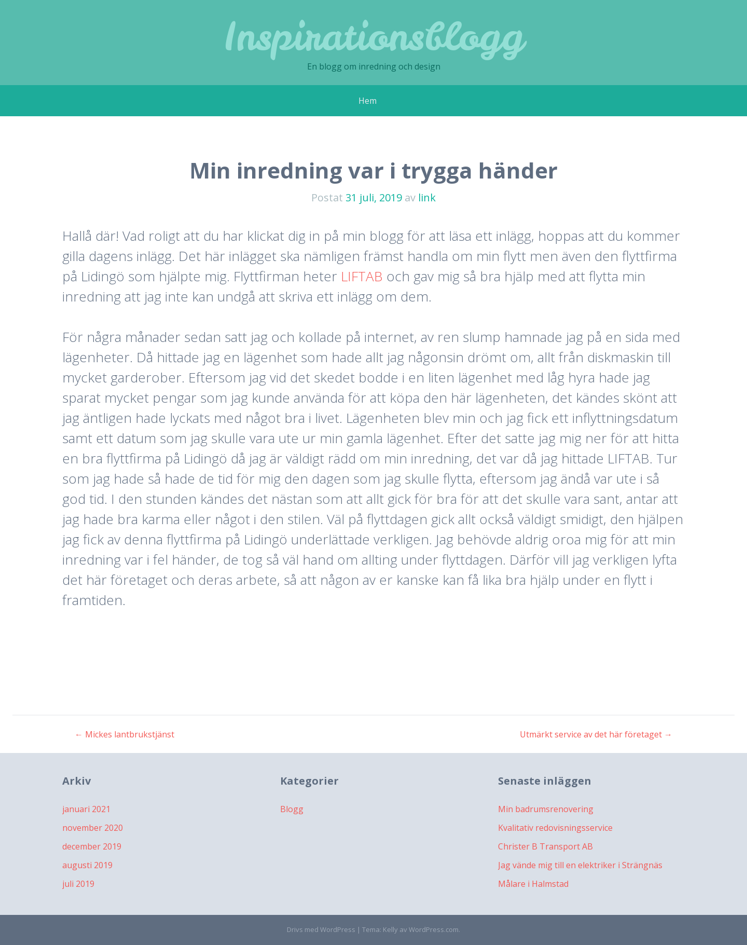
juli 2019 (78, 883)
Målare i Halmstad (533, 883)
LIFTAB (363, 276)
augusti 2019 (87, 865)
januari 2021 (86, 809)
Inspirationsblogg (373, 36)
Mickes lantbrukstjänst (124, 734)
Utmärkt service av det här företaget (596, 734)
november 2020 (92, 827)
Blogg (291, 809)
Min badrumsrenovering (545, 809)
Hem (367, 100)
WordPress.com (434, 929)
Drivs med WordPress (321, 929)
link (427, 197)
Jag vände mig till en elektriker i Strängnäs (580, 865)
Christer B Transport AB (545, 846)
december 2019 (91, 846)
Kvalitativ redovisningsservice (555, 827)
